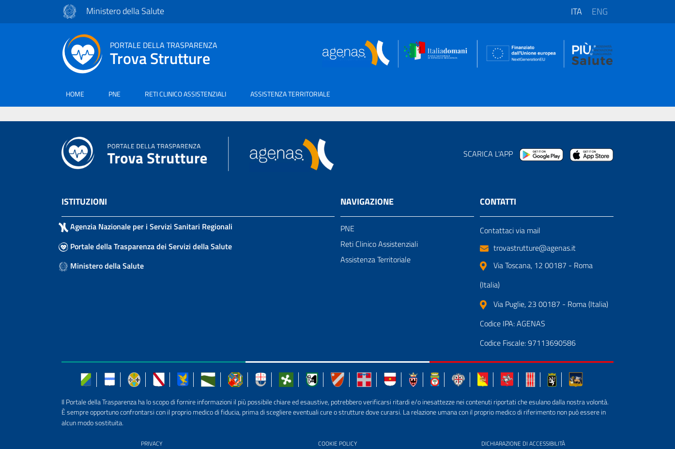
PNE (114, 94)
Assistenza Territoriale (375, 259)
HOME (75, 94)
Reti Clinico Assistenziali (379, 244)
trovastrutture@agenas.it (528, 248)
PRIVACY (151, 443)
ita (576, 11)
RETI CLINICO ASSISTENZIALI (185, 94)
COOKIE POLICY (337, 443)
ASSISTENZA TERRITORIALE (290, 94)
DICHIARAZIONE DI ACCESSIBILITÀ (523, 443)
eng (600, 11)
